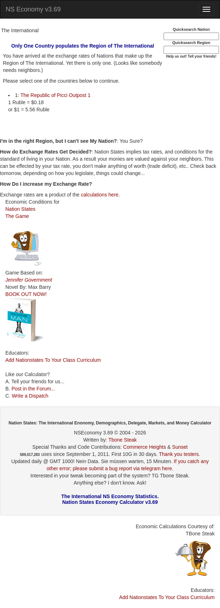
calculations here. (100, 195)
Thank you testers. (179, 454)
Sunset (180, 447)
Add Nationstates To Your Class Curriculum (53, 360)
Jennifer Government (28, 280)
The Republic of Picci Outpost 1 (55, 95)
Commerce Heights (144, 447)
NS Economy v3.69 (33, 9)
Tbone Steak (122, 440)
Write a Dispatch (30, 396)
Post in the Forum (31, 388)
